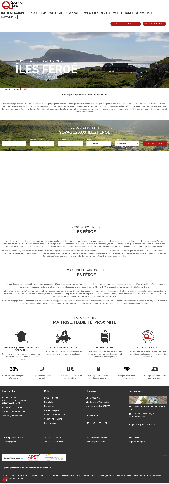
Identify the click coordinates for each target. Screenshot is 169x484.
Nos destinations (13, 13)
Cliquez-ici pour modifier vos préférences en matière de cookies (26, 469)
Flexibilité (127, 142)
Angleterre (39, 13)
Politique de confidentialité (56, 414)
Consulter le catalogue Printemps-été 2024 (147, 408)
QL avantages (154, 24)
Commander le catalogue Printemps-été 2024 (141, 415)
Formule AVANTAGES (97, 402)
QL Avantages (145, 13)
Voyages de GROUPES (98, 406)
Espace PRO (93, 398)
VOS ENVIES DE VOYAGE (63, 13)
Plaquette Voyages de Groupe (142, 424)
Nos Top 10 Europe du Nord (15, 437)
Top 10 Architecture (53, 437)
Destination (14, 142)
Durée (98, 142)
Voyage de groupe (121, 13)
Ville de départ (70, 142)
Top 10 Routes (133, 437)
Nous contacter (51, 398)
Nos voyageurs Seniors (54, 442)
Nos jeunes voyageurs (136, 442)
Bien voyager (50, 423)
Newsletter (49, 402)
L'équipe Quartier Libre (12, 416)
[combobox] (14, 143)
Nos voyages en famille (95, 442)
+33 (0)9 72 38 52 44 (95, 13)
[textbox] (14, 143)
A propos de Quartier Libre (13, 411)
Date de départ (42, 142)
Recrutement (50, 406)
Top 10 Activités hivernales (96, 437)
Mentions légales (52, 410)
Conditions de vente (53, 419)
